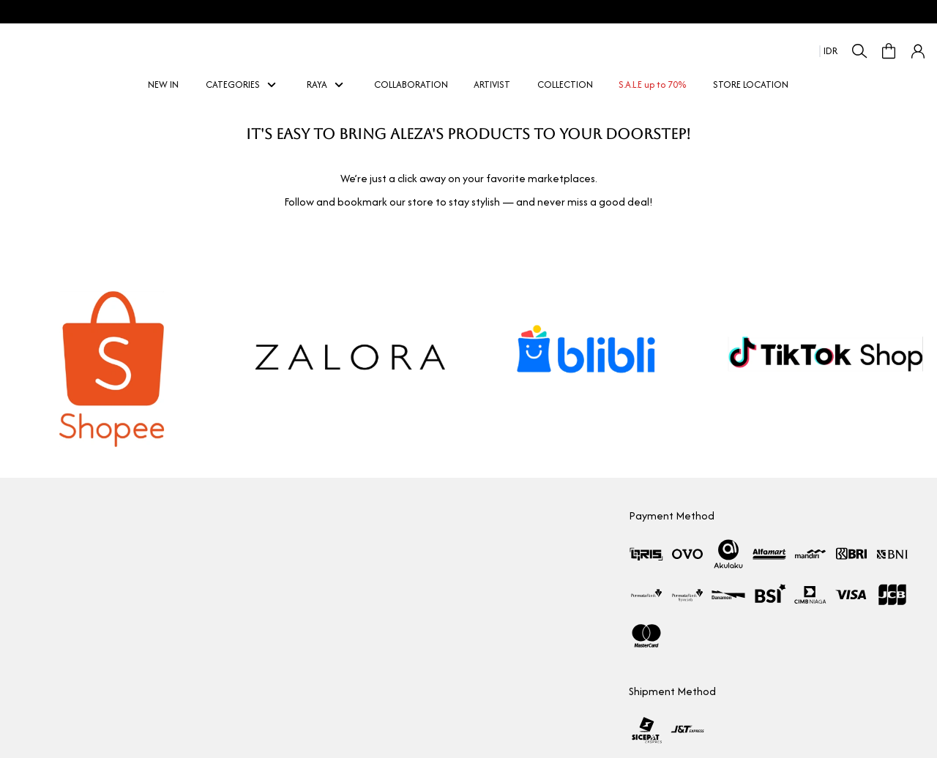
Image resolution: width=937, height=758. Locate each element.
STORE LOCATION (750, 84)
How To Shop (346, 513)
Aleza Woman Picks (51, 619)
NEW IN (164, 84)
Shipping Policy (350, 619)
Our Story (31, 513)
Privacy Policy (346, 645)
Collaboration (40, 540)
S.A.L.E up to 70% (653, 84)
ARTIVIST (493, 84)
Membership (345, 540)
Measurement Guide (364, 566)
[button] (918, 51)
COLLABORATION (411, 84)
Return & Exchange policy (372, 592)
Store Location (42, 592)
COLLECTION (565, 84)
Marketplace (38, 566)
